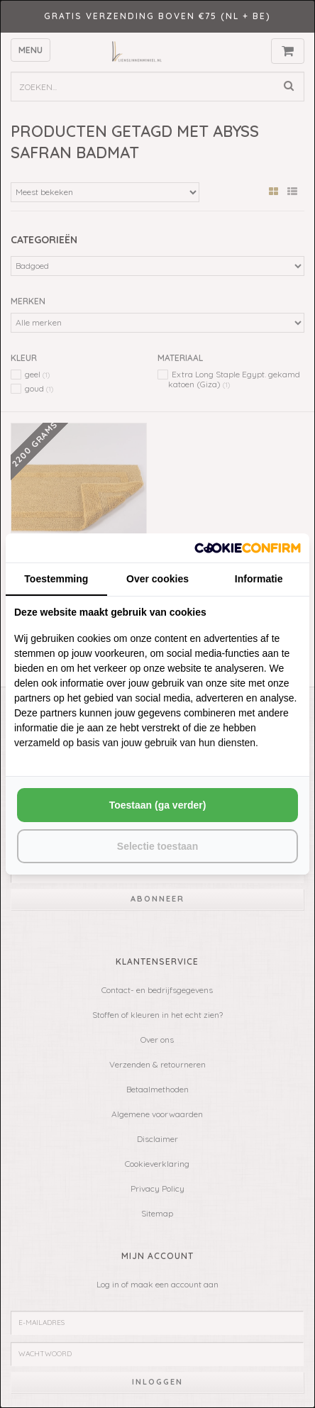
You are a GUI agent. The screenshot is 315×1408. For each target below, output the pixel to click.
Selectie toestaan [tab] (157, 846)
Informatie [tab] (259, 578)
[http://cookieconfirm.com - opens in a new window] (247, 548)
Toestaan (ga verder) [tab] (157, 805)
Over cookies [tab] (157, 578)
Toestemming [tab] (56, 578)
